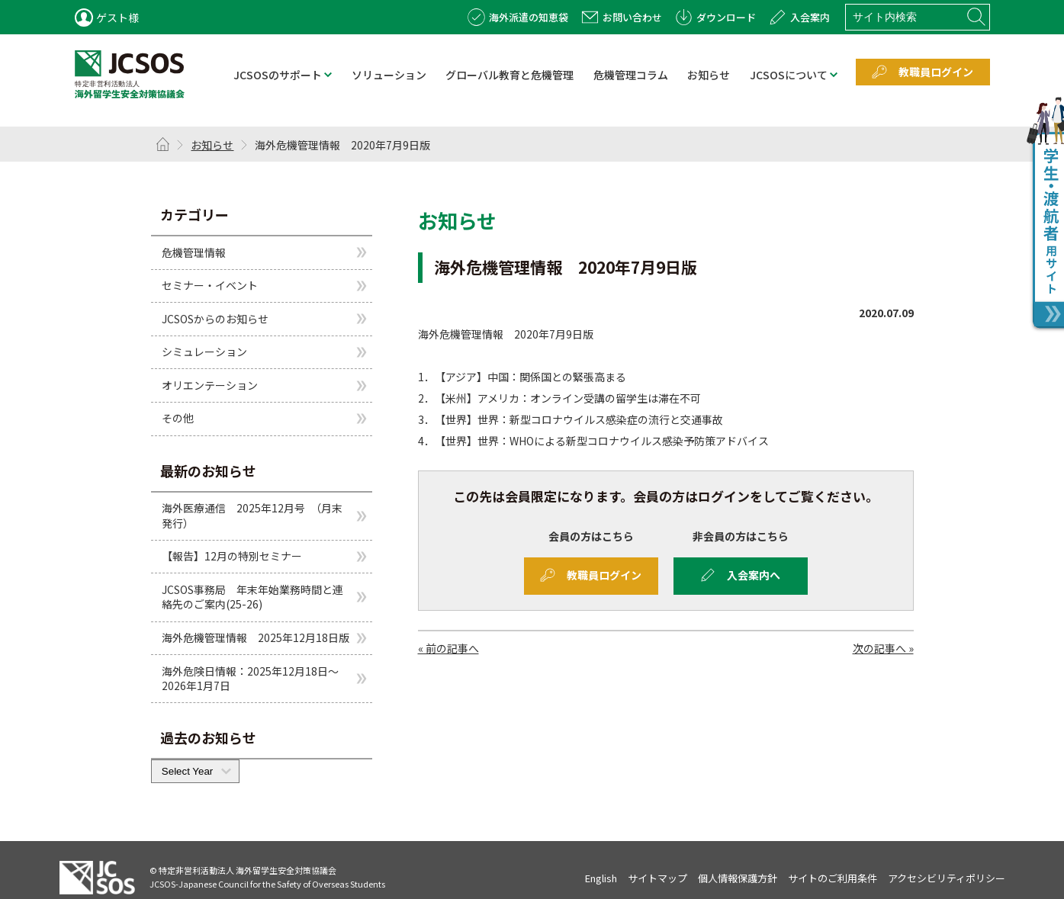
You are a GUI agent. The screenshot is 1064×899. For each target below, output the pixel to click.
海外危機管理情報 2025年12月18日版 (255, 637)
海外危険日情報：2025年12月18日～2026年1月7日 (250, 678)
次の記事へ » (883, 648)
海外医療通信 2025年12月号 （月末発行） (252, 515)
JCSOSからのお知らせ (215, 318)
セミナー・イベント (210, 285)
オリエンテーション (210, 385)
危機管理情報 (194, 251)
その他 (178, 417)
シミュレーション (204, 351)
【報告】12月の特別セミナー (232, 555)
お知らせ (212, 145)
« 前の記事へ (448, 648)
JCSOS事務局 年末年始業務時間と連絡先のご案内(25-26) (252, 597)
